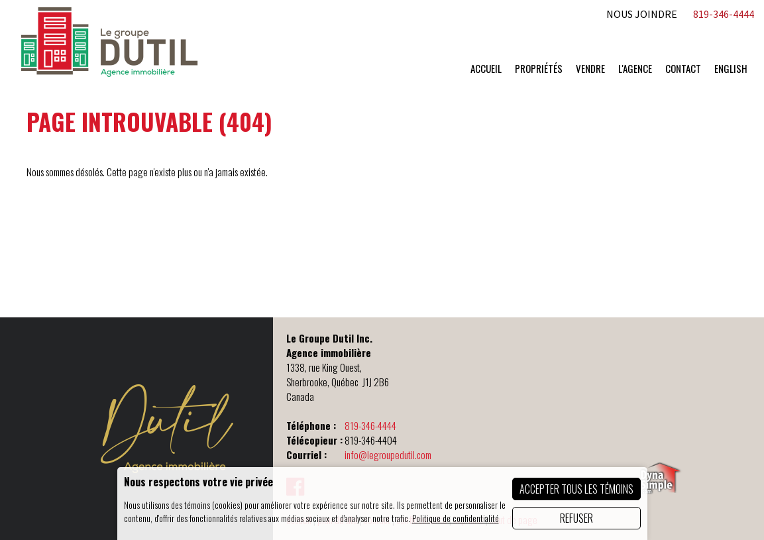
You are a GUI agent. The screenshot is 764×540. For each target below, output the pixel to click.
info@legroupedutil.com (388, 454)
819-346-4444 (370, 425)
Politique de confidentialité (455, 518)
